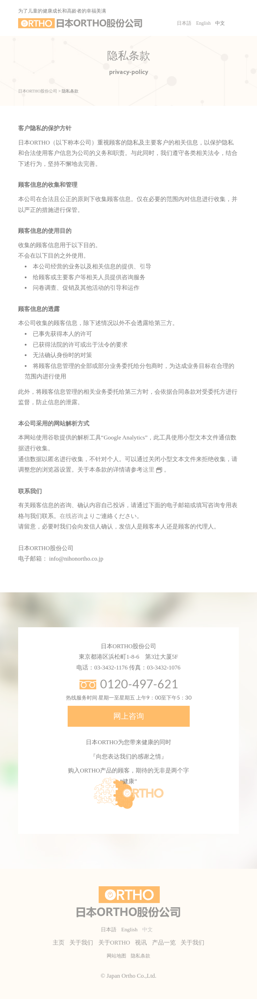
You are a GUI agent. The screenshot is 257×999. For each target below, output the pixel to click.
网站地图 (116, 956)
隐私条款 (140, 956)
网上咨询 (128, 716)
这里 (148, 469)
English (203, 23)
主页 (59, 942)
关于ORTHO (114, 942)
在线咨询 (71, 516)
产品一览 (164, 942)
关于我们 (81, 942)
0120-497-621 (139, 683)
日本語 (184, 23)
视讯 (141, 942)
